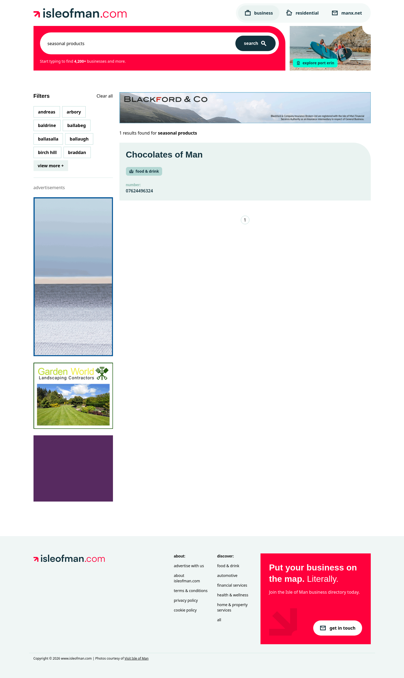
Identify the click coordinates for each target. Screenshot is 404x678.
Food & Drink (228, 565)
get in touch (337, 628)
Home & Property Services (232, 607)
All (219, 619)
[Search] (255, 43)
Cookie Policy (185, 610)
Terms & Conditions (191, 590)
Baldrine (47, 125)
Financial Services (232, 585)
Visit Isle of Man (137, 658)
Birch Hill (47, 152)
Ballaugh (79, 139)
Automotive (227, 575)
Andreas (46, 112)
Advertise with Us (189, 565)
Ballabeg (76, 125)
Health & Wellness (232, 594)
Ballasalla (48, 139)
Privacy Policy (186, 600)
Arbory (74, 112)
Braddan (77, 152)
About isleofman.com (187, 578)
